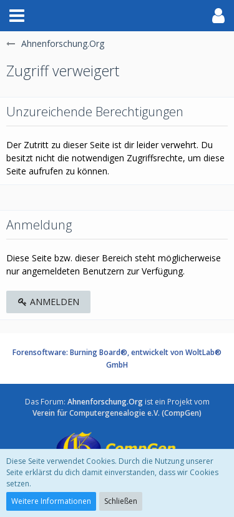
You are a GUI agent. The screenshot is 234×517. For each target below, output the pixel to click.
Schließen (120, 501)
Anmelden (48, 302)
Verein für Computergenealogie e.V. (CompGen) (117, 413)
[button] (16, 16)
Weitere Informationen (51, 501)
